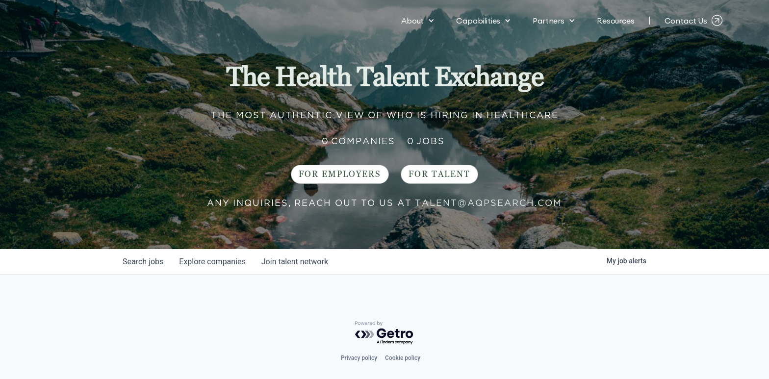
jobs (143, 261)
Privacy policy (359, 357)
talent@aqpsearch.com (488, 202)
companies (212, 261)
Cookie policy (402, 357)
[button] (417, 19)
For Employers (340, 174)
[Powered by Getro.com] (384, 333)
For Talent (439, 174)
